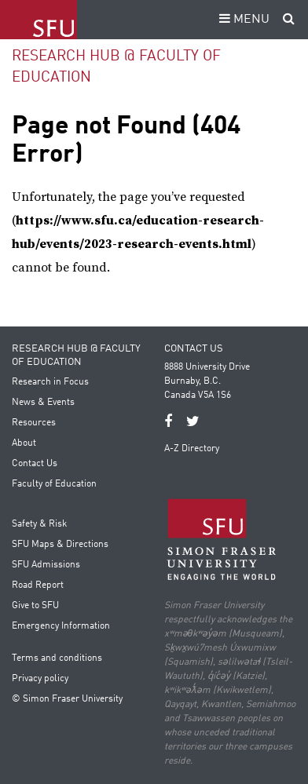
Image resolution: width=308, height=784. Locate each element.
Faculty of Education (54, 484)
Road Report (38, 585)
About (24, 443)
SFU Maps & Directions (60, 544)
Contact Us (34, 464)
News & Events (43, 402)
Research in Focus (50, 382)
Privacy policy (40, 679)
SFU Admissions (46, 565)
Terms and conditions (57, 658)
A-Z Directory (191, 449)
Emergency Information (61, 626)
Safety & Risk (39, 524)
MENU (242, 19)
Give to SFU (35, 606)
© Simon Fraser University (67, 699)
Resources (34, 423)
